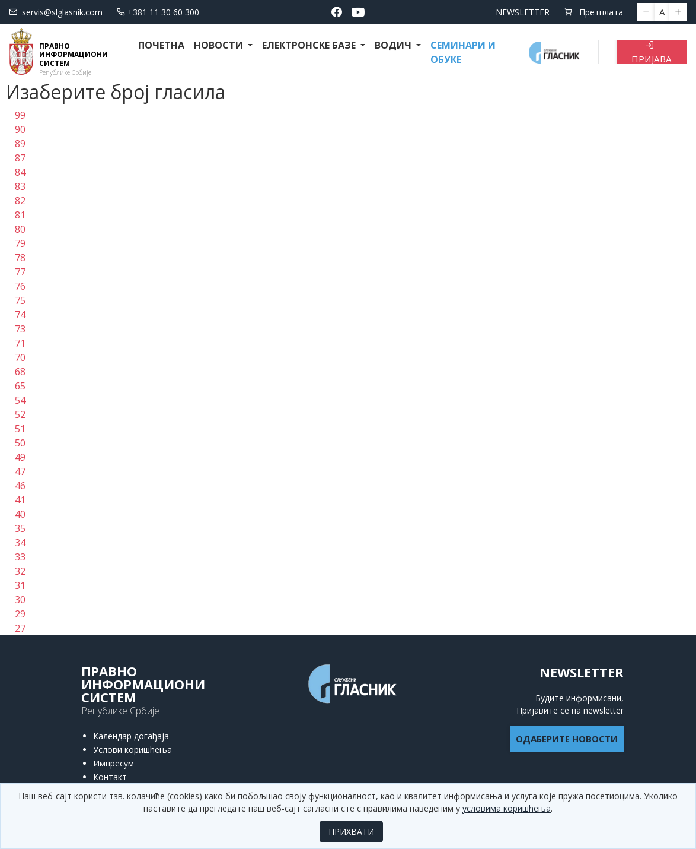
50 (20, 442)
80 (20, 229)
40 (20, 514)
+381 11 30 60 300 (158, 12)
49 (20, 457)
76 (20, 286)
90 (20, 129)
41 (20, 499)
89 (20, 143)
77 (20, 271)
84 (20, 172)
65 (20, 385)
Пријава (651, 52)
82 (20, 200)
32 (20, 571)
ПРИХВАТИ (351, 831)
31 (20, 585)
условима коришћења (506, 808)
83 (20, 186)
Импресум (113, 763)
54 (20, 400)
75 (20, 300)
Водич (394, 45)
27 (20, 628)
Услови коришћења (132, 749)
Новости (219, 45)
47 (20, 471)
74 (20, 314)
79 (20, 243)
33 (20, 556)
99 (20, 115)
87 (20, 157)
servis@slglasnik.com (56, 12)
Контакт (110, 777)
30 (20, 599)
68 (20, 371)
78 (20, 257)
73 (20, 328)
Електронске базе (310, 45)
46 (20, 485)
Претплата (593, 12)
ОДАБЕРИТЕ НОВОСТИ (567, 739)
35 (20, 528)
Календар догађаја (131, 736)
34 (20, 542)
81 (20, 214)
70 (20, 357)
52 (20, 414)
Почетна (161, 45)
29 (20, 613)
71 (20, 343)
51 (20, 428)
